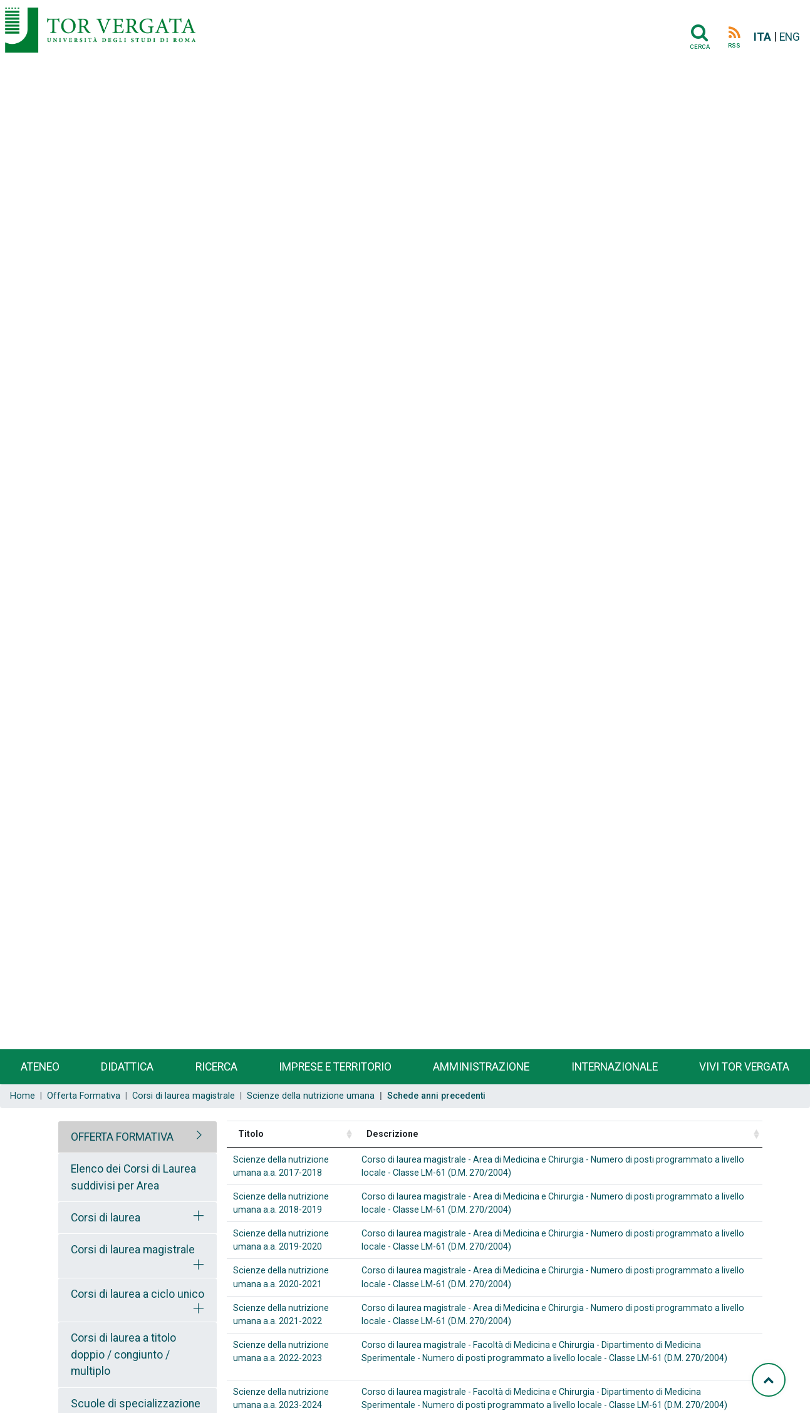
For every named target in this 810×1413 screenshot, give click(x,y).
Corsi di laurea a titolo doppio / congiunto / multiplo (123, 1354)
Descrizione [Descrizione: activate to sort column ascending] (392, 1134)
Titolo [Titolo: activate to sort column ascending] (251, 1134)
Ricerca (216, 1067)
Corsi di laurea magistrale (183, 1096)
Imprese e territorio (335, 1067)
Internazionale (614, 1067)
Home (22, 1096)
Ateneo (40, 1067)
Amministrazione (481, 1067)
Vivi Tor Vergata (744, 1067)
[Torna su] (769, 1380)
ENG (789, 37)
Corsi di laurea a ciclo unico (137, 1294)
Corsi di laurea (105, 1217)
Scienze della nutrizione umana (311, 1096)
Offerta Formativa (83, 1096)
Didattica (127, 1067)
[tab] (137, 1137)
